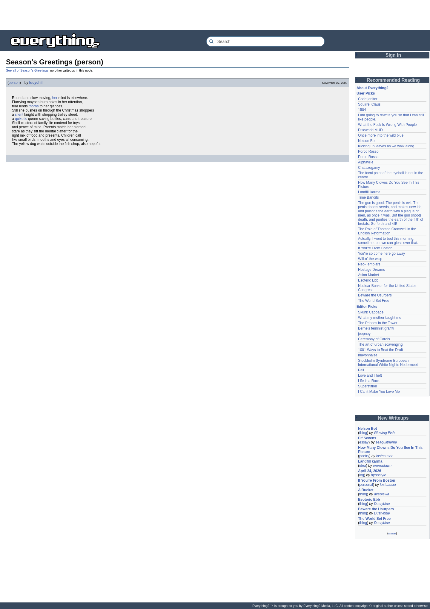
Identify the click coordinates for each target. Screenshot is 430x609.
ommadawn (382, 465)
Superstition (367, 386)
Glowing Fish (384, 433)
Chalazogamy (369, 168)
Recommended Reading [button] (393, 80)
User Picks (366, 93)
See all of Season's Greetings (27, 70)
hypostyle (378, 475)
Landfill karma (369, 192)
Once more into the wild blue (380, 135)
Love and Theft (370, 375)
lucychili (36, 83)
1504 (362, 110)
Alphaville (365, 162)
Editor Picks (367, 306)
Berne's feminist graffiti (376, 328)
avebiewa (381, 494)
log (361, 475)
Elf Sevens (367, 438)
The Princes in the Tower (377, 323)
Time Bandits (368, 197)
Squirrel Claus (369, 104)
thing (363, 433)
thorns (34, 106)
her (54, 98)
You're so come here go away (381, 253)
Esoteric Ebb (368, 280)
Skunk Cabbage (370, 312)
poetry (364, 456)
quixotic (21, 119)
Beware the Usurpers (375, 295)
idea (362, 465)
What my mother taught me (379, 318)
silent (19, 114)
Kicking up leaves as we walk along (386, 146)
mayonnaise (367, 355)
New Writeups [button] (393, 418)
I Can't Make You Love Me (379, 391)
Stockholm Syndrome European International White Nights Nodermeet (388, 362)
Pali (361, 370)
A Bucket (366, 490)
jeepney (364, 334)
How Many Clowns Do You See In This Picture (390, 450)
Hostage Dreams (371, 270)
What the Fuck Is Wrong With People (387, 125)
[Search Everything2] (265, 41)
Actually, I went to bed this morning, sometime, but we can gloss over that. (388, 241)
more (392, 533)
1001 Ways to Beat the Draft (380, 350)
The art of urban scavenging (380, 344)
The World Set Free (373, 301)
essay (363, 442)
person (14, 83)
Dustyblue (382, 504)
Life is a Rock (369, 381)
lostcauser (384, 456)
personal (366, 485)
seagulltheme (386, 442)
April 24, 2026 (369, 471)
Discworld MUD (370, 130)
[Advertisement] (215, 14)
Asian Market (368, 275)
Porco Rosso (368, 151)
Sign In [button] (393, 55)
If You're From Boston (375, 248)
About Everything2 (372, 88)
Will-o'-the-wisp (370, 259)
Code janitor (367, 99)
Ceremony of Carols (374, 339)
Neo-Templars (369, 264)
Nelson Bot (367, 141)
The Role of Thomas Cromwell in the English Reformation (387, 231)
